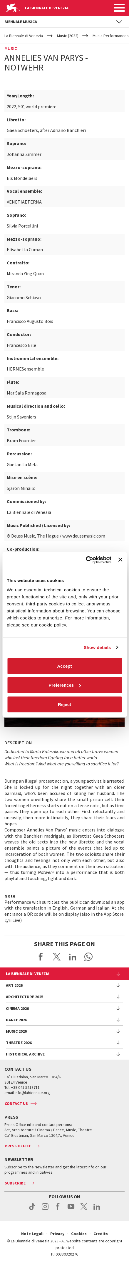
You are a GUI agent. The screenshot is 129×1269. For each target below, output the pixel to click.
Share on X (56, 956)
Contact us (16, 1103)
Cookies (79, 1233)
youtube (71, 1209)
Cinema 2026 (17, 1008)
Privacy (57, 1233)
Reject (64, 704)
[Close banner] (120, 560)
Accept (64, 665)
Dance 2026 (16, 1019)
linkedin (97, 1209)
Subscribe (15, 1183)
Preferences (64, 685)
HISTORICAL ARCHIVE (25, 1054)
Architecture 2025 (24, 996)
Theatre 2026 (19, 1042)
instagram (45, 1209)
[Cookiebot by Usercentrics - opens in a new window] (85, 560)
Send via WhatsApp (88, 956)
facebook (58, 1209)
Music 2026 (16, 1031)
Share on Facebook (40, 956)
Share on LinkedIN (72, 956)
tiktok (32, 1209)
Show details (97, 647)
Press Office (18, 1146)
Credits (100, 1233)
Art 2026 (14, 985)
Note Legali (32, 1233)
